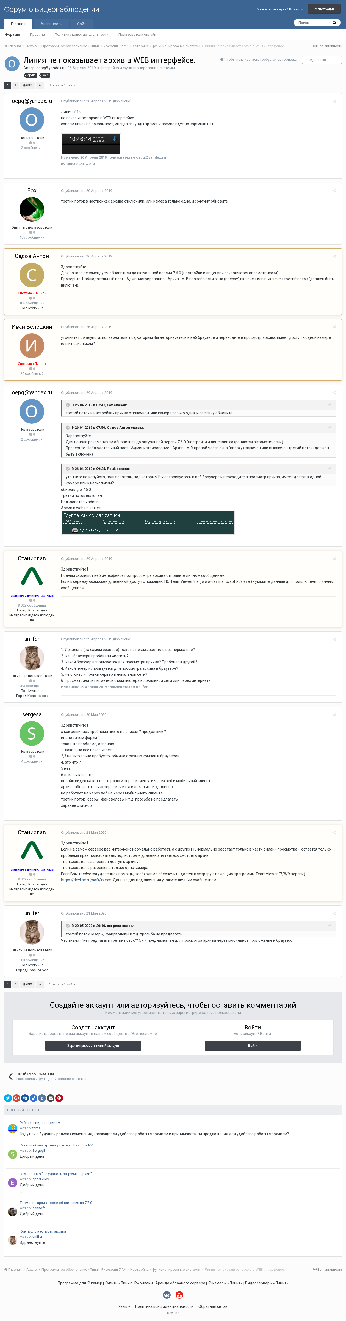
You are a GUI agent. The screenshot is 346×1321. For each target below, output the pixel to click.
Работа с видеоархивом (40, 1123)
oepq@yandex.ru (51, 68)
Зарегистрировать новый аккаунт (93, 1046)
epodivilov (40, 1179)
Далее (27, 85)
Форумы (12, 34)
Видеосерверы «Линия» (267, 1283)
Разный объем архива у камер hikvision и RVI (56, 1145)
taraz (36, 1128)
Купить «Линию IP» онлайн (129, 1283)
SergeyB (39, 1150)
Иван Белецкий (32, 326)
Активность (51, 24)
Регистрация (324, 9)
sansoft (38, 1208)
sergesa (31, 714)
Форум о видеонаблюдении (51, 9)
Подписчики (316, 60)
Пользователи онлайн (137, 34)
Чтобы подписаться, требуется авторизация (262, 59)
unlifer (32, 639)
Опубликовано (84, 101)
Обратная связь (213, 1306)
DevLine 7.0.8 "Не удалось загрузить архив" (56, 1174)
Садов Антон (32, 256)
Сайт (81, 24)
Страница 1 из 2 (62, 85)
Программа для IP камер (80, 1283)
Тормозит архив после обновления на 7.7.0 (56, 1203)
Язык (124, 1306)
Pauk (109, 469)
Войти (253, 1046)
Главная (18, 24)
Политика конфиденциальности (82, 34)
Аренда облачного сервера (180, 1283)
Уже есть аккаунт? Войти (280, 9)
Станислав (32, 558)
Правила (37, 34)
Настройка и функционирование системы (137, 68)
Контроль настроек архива (43, 1231)
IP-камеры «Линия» (225, 1283)
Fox (32, 190)
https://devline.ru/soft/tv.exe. (84, 880)
